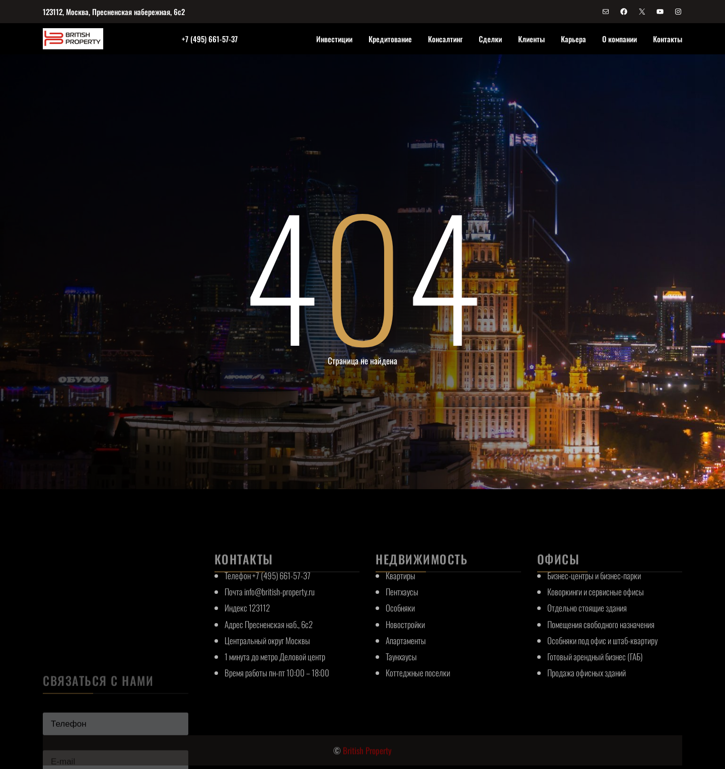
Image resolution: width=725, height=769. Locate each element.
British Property (367, 759)
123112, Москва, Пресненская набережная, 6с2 (114, 11)
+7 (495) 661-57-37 (210, 38)
